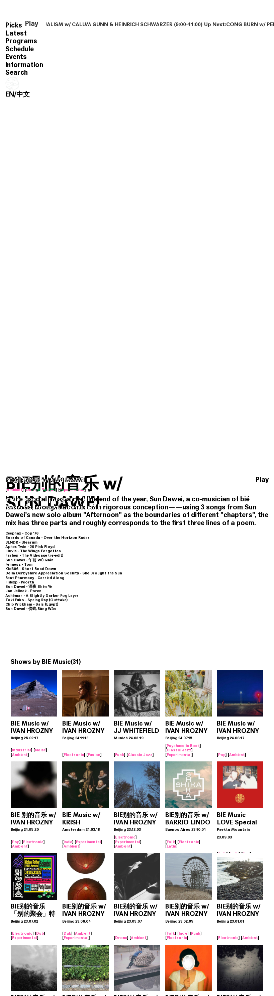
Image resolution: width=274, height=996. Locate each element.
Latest (16, 33)
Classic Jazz (140, 754)
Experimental (72, 489)
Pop (221, 754)
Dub (40, 933)
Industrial (21, 750)
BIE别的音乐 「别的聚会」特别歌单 (33, 913)
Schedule (19, 49)
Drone (121, 937)
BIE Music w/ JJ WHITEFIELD (136, 727)
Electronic (74, 754)
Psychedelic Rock (183, 745)
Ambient (14, 489)
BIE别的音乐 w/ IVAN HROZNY (135, 818)
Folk (171, 841)
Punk (195, 933)
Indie (68, 841)
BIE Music (56, 662)
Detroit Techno (41, 489)
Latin (171, 846)
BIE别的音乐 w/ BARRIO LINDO (187, 818)
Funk (119, 754)
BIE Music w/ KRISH (81, 818)
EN (9, 94)
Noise (40, 750)
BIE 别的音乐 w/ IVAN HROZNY (33, 818)
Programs (21, 41)
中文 (23, 94)
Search (16, 72)
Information (24, 65)
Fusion (94, 754)
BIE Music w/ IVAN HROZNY (32, 727)
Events (16, 57)
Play (31, 24)
